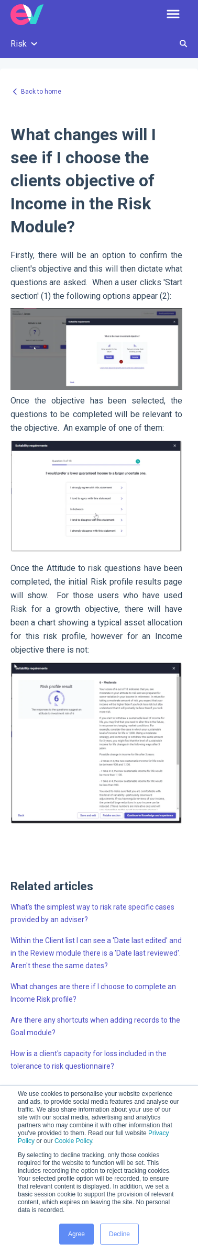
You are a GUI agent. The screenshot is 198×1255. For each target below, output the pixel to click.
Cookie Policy (73, 1141)
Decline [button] (119, 1234)
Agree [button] (76, 1234)
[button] (173, 14)
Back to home (41, 91)
